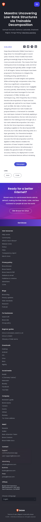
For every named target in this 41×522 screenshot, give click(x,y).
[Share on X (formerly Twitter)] (24, 46)
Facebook (5, 387)
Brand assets (6, 403)
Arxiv (7, 175)
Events (4, 409)
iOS (3, 355)
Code (17, 175)
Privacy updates (7, 298)
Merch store (6, 256)
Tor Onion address (8, 418)
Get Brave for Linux (20, 211)
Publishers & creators (9, 278)
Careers (5, 406)
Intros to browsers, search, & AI (12, 333)
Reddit (4, 374)
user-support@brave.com (11, 456)
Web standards (7, 301)
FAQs (4, 250)
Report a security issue (25, 514)
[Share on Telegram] (31, 46)
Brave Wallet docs (8, 441)
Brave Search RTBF (8, 272)
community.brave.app (9, 453)
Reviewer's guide (7, 400)
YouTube (5, 390)
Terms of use (12, 514)
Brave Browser (7, 266)
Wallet (4, 431)
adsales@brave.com (16, 464)
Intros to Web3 (7, 336)
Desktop (5, 349)
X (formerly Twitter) (9, 377)
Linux (3, 358)
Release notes (7, 244)
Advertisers (6, 282)
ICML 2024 (8, 47)
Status (4, 247)
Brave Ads (5, 320)
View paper (20, 164)
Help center (6, 235)
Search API (5, 317)
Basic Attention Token (9, 434)
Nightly (4, 364)
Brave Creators (7, 437)
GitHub (4, 412)
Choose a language (9, 496)
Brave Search (6, 269)
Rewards (5, 428)
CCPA (4, 285)
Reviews (5, 415)
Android (4, 352)
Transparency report (9, 253)
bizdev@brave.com (8, 471)
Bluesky (4, 384)
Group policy (6, 323)
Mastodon (5, 381)
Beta (3, 361)
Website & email (7, 275)
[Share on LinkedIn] (35, 46)
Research (5, 304)
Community (6, 238)
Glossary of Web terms (10, 339)
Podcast (5, 307)
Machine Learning (29, 33)
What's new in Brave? (9, 241)
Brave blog (5, 295)
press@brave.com (8, 477)
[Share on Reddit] (27, 46)
